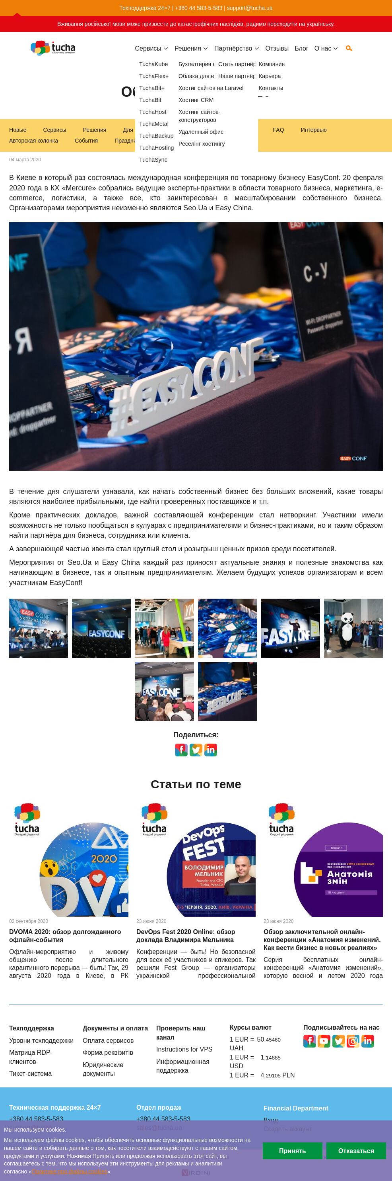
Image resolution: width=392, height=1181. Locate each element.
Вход (271, 1120)
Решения (95, 130)
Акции (167, 140)
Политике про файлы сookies (69, 1171)
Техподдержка (191, 130)
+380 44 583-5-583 (198, 8)
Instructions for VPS (184, 1049)
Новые (17, 130)
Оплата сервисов (108, 1040)
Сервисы (148, 54)
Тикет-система (30, 1073)
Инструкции (241, 130)
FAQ (278, 130)
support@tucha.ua (250, 8)
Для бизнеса (139, 130)
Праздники (128, 140)
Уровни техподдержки (41, 1040)
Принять (292, 1150)
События (86, 140)
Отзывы (277, 54)
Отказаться (356, 1150)
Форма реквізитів (108, 1052)
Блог (302, 54)
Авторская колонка (33, 140)
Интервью (314, 130)
